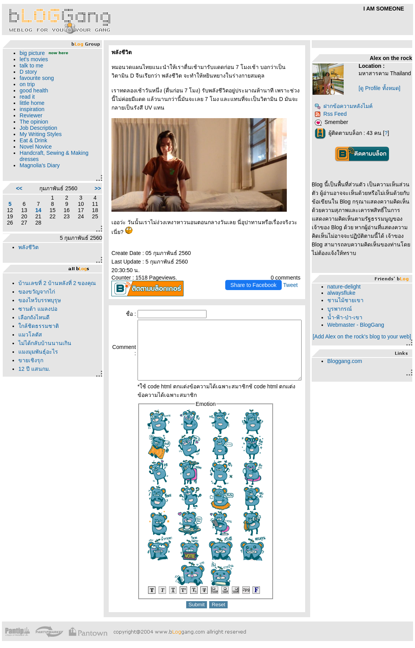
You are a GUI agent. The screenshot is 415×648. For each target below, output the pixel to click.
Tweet (295, 276)
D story (28, 72)
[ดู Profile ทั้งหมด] (382, 94)
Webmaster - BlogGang (360, 328)
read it (27, 97)
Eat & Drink (33, 140)
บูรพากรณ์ (344, 312)
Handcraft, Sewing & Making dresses (44, 156)
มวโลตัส (30, 343)
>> (83, 188)
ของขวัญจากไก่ (36, 300)
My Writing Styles (40, 134)
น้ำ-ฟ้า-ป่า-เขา (349, 320)
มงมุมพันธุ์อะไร (38, 360)
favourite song (36, 78)
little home (31, 103)
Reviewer (30, 115)
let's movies (33, 59)
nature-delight (349, 290)
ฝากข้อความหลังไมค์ (349, 109)
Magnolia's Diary (39, 165)
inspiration (31, 109)
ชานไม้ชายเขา (350, 303)
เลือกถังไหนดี (33, 326)
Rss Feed (336, 117)
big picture (32, 53)
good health (33, 90)
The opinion (33, 122)
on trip (27, 84)
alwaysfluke (346, 296)
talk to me (31, 65)
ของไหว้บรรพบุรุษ (39, 309)
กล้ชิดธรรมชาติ (38, 334)
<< (17, 188)
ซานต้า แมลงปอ (37, 317)
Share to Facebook (258, 276)
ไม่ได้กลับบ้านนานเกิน (44, 352)
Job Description (38, 128)
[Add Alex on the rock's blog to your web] (364, 342)
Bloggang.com (349, 370)
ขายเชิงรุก (30, 369)
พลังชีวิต (28, 247)
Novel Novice (35, 146)
